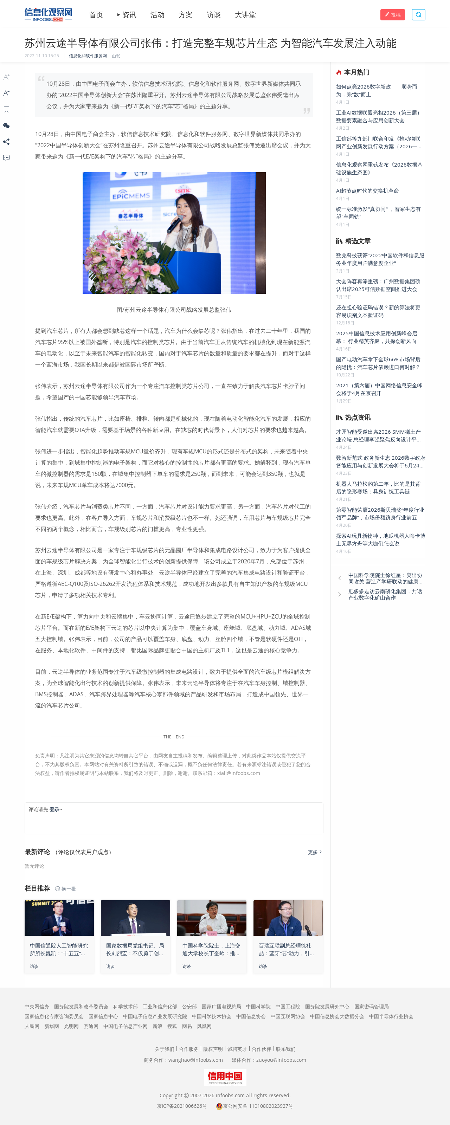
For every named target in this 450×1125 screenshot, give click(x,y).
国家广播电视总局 (221, 1006)
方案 (186, 15)
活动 (157, 15)
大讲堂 (245, 15)
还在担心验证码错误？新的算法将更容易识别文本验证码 (378, 311)
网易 (187, 1026)
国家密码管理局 (371, 1006)
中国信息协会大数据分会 (337, 1016)
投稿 (392, 14)
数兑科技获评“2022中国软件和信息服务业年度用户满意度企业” (380, 259)
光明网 (71, 1026)
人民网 (32, 1026)
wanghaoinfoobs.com (195, 1059)
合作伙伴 (261, 1049)
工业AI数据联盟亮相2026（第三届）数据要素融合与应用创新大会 (379, 116)
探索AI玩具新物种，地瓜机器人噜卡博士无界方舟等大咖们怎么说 (380, 539)
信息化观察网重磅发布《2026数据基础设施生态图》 (379, 168)
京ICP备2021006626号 (182, 1106)
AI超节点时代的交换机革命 (367, 190)
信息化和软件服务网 (88, 55)
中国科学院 (258, 1006)
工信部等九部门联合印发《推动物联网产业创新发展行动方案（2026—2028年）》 (378, 142)
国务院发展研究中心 (327, 1006)
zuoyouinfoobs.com (281, 1059)
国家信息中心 (103, 1016)
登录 (54, 809)
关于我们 (164, 1049)
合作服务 (189, 1049)
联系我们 (286, 1049)
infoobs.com (230, 1095)
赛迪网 (91, 1026)
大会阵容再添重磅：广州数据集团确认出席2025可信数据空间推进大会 (378, 285)
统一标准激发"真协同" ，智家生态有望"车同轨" (378, 212)
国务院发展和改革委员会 (81, 1006)
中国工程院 (288, 1006)
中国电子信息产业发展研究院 (155, 1016)
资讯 (129, 15)
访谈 (214, 15)
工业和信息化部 (160, 1006)
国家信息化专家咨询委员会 (54, 1016)
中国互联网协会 (288, 1016)
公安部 (189, 1006)
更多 (315, 852)
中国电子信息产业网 (125, 1026)
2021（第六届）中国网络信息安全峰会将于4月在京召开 (379, 389)
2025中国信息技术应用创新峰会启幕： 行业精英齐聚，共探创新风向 (376, 337)
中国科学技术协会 (211, 1016)
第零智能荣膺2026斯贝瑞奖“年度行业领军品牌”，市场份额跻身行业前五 (380, 513)
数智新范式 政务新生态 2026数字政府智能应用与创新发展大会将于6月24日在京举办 (380, 461)
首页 (96, 15)
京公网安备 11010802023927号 (258, 1106)
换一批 (65, 889)
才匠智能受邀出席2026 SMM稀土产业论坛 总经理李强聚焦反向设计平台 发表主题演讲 (379, 435)
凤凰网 (204, 1026)
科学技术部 (125, 1006)
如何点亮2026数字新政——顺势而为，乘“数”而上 (376, 90)
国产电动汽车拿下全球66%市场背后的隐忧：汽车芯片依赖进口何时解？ (378, 363)
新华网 (51, 1026)
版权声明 (213, 1049)
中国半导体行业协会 (391, 1016)
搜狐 (172, 1026)
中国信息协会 (251, 1016)
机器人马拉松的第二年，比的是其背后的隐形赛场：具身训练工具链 (378, 487)
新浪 (157, 1026)
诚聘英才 (237, 1049)
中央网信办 (37, 1006)
